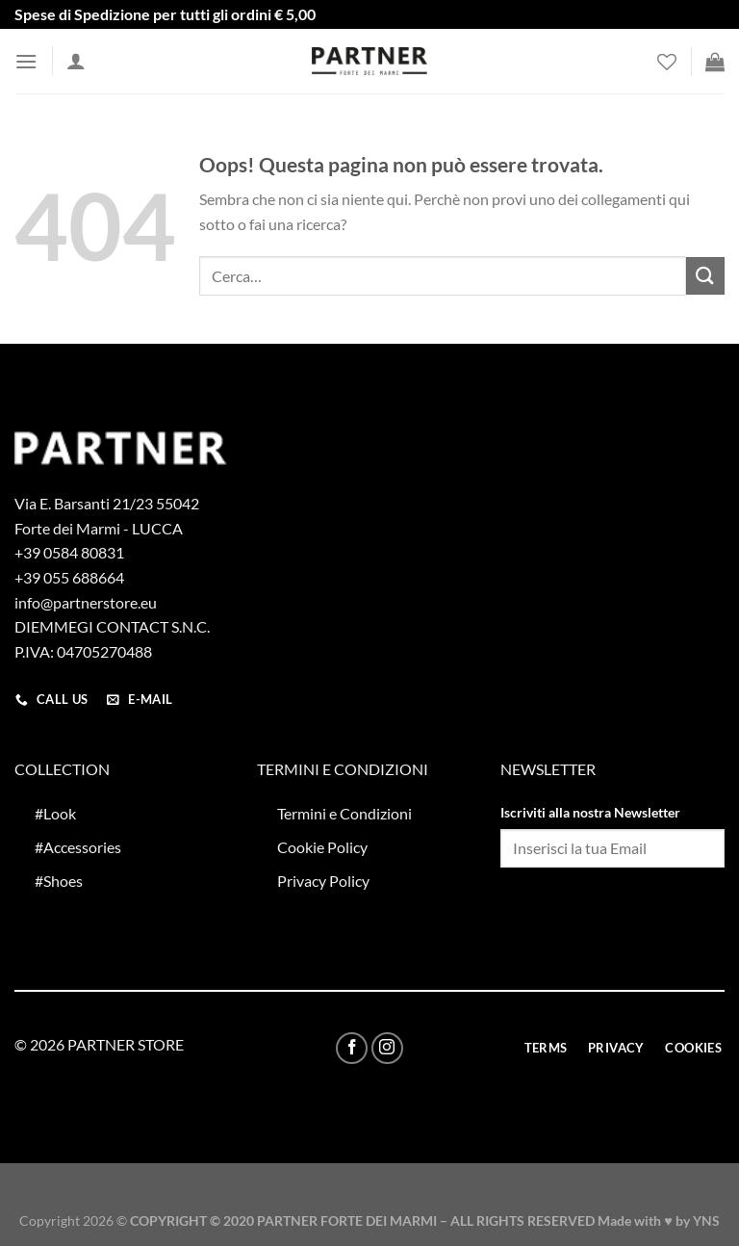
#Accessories (78, 847)
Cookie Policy (322, 847)
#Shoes (59, 880)
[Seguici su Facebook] (352, 1048)
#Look (55, 813)
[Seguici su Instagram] (387, 1048)
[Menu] (26, 61)
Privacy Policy (323, 880)
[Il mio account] (76, 60)
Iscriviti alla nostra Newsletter (590, 812)
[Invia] (705, 276)
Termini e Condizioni (344, 813)
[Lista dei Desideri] (666, 61)
